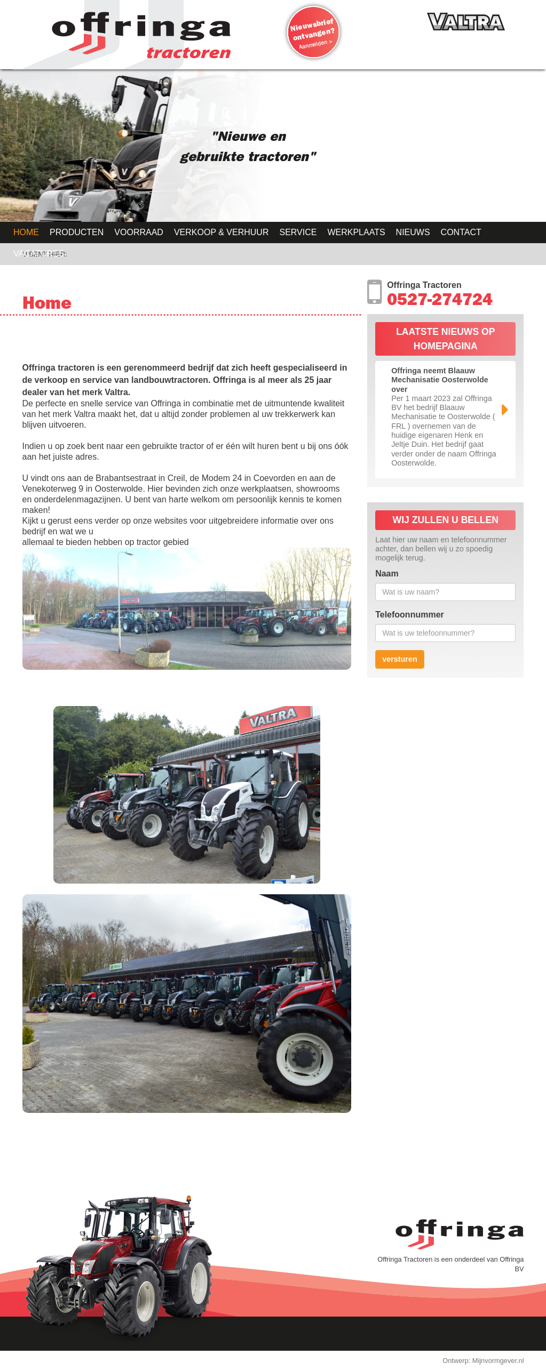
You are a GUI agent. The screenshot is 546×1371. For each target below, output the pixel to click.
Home (26, 232)
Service (297, 232)
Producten (77, 232)
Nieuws (413, 232)
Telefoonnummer (409, 614)
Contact (461, 232)
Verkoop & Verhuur (221, 232)
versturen (399, 659)
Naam (387, 573)
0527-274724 (440, 301)
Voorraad (138, 232)
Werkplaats (356, 232)
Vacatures (38, 253)
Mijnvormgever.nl (498, 1361)
